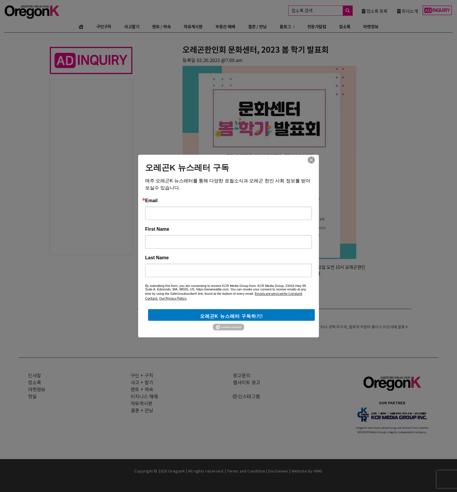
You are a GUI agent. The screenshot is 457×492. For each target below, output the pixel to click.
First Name (157, 229)
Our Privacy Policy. (173, 298)
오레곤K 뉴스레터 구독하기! (231, 316)
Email (151, 200)
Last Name (157, 257)
